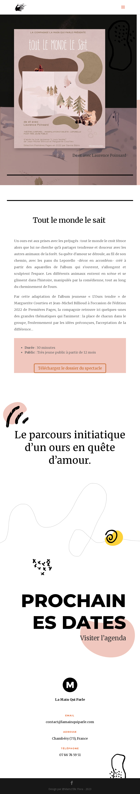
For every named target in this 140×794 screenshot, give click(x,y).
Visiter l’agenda (103, 638)
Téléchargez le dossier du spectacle (70, 368)
